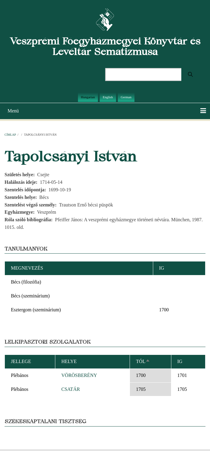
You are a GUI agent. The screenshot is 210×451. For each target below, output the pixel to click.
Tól (143, 361)
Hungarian (88, 97)
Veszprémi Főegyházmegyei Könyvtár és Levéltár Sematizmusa (105, 46)
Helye (69, 361)
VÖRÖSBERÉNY (79, 375)
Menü (13, 110)
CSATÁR (70, 389)
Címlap (10, 134)
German (126, 97)
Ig (180, 361)
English (108, 97)
